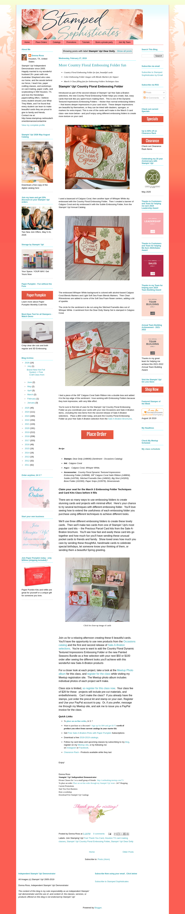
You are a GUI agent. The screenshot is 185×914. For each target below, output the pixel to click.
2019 (27, 432)
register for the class (98, 673)
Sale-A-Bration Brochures (120, 419)
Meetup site (83, 745)
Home (27, 42)
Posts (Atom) (104, 859)
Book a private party (104, 42)
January (31, 402)
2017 (27, 440)
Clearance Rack (71, 752)
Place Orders (41, 42)
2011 (27, 465)
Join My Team (125, 42)
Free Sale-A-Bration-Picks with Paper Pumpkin (89, 733)
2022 (27, 420)
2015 (27, 448)
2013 (27, 456)
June (30, 382)
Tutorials (86, 42)
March (30, 394)
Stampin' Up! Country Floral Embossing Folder (88, 841)
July (29, 366)
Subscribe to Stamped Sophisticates (112, 881)
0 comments (99, 834)
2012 (27, 460)
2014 (27, 452)
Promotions (71, 42)
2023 (27, 416)
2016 (27, 444)
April (29, 390)
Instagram (71, 748)
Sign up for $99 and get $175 (103, 725)
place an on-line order (76, 721)
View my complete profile (33, 125)
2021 (27, 424)
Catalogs (56, 42)
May (29, 386)
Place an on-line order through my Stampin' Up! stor (93, 783)
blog (127, 742)
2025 (27, 408)
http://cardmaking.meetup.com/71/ (110, 780)
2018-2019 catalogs (89, 737)
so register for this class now (99, 688)
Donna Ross (38, 55)
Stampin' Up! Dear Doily (122, 841)
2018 (27, 436)
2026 (27, 362)
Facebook (83, 748)
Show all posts (124, 51)
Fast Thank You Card (94, 838)
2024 (27, 412)
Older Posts (128, 852)
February (31, 398)
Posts (147, 92)
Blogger (98, 907)
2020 (27, 428)
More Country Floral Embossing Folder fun (92, 65)
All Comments (151, 98)
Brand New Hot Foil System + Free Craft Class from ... (36, 373)
